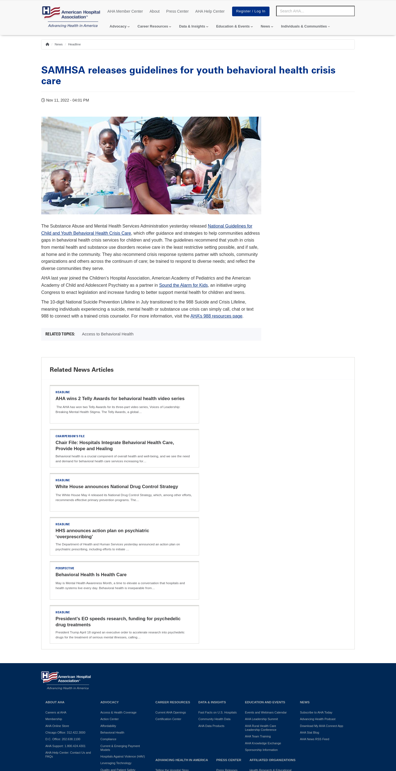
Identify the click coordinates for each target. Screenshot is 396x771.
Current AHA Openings (170, 585)
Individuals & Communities (304, 26)
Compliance (108, 612)
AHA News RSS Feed (314, 612)
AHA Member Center (125, 11)
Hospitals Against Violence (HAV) (122, 629)
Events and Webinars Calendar (266, 585)
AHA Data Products (211, 599)
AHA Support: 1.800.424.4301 (65, 619)
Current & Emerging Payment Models (120, 621)
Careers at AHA (55, 585)
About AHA (55, 575)
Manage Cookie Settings (220, 720)
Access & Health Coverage (118, 585)
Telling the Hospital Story (172, 643)
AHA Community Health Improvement (171, 659)
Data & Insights (192, 26)
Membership (53, 592)
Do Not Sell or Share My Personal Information (117, 720)
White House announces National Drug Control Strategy (117, 442)
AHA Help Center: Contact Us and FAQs (68, 627)
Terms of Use (179, 720)
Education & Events (233, 26)
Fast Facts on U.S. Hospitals (217, 585)
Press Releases (226, 643)
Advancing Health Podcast (318, 592)
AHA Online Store (57, 599)
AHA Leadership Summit (261, 592)
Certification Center (168, 592)
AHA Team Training (258, 609)
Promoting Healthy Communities (177, 650)
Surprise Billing (110, 667)
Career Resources (153, 26)
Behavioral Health (112, 606)
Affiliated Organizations (272, 633)
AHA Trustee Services (264, 661)
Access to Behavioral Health (108, 334)
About (155, 11)
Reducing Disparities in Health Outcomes (120, 651)
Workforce (107, 674)
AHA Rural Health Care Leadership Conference (260, 601)
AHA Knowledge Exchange (263, 616)
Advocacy (118, 26)
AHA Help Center (210, 11)
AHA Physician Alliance (264, 654)
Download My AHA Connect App (321, 599)
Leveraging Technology (115, 636)
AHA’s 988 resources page (216, 316)
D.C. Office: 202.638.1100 (62, 612)
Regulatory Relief (111, 660)
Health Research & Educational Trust (270, 645)
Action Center (109, 592)
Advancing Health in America (181, 633)
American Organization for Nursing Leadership (272, 669)
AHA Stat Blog (309, 606)
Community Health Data (214, 592)
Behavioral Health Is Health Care (91, 486)
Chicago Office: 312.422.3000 (65, 606)
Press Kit (222, 650)
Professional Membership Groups (271, 678)
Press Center (177, 11)
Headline (74, 44)
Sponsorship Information (261, 623)
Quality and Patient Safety (117, 643)
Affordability (108, 599)
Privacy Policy (55, 720)
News (265, 26)
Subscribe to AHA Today (316, 585)
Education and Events (265, 575)
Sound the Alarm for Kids (183, 285)
